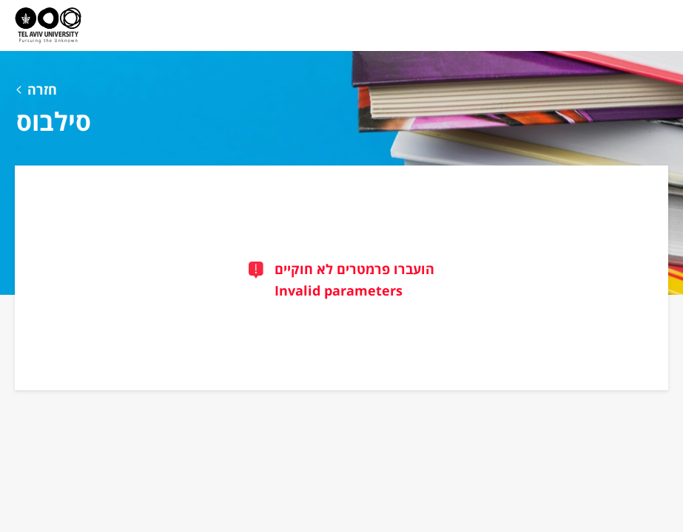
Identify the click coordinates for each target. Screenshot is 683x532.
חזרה (42, 89)
